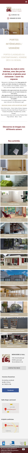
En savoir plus (8, 452)
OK (23, 449)
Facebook (10, 390)
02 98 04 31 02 (15, 15)
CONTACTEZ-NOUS (14, 368)
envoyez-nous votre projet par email (14, 105)
